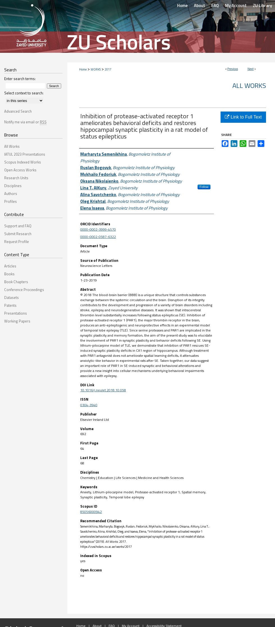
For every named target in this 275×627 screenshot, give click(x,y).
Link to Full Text (243, 117)
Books (9, 274)
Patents (10, 305)
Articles (10, 266)
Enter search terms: (20, 78)
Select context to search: (23, 93)
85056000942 (91, 511)
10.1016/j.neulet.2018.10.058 (103, 390)
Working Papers (17, 321)
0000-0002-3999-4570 (98, 229)
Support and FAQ (17, 226)
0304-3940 (88, 405)
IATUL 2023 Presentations (24, 154)
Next (250, 69)
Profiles (10, 201)
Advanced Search (18, 111)
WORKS (96, 69)
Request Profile (16, 241)
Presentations (15, 313)
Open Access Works (20, 170)
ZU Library (262, 5)
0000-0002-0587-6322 (98, 236)
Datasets (11, 297)
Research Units (16, 178)
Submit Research (17, 234)
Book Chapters (16, 282)
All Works (249, 85)
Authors (10, 193)
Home (83, 69)
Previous (232, 69)
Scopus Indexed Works (22, 162)
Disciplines (13, 185)
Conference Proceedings (24, 289)
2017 (108, 69)
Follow (204, 186)
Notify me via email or (25, 122)
